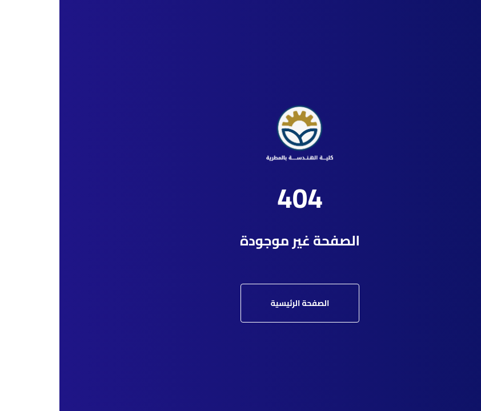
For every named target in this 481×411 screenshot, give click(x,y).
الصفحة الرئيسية (240, 303)
